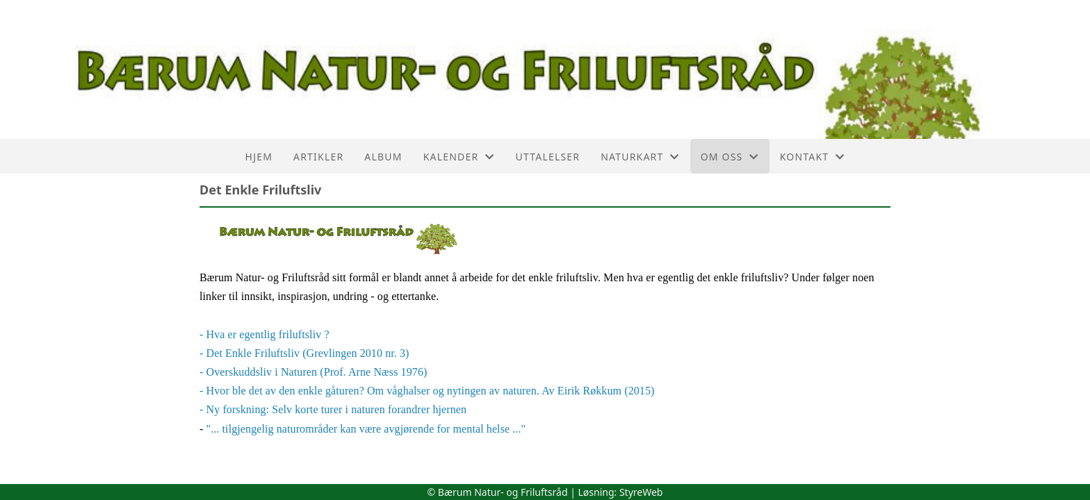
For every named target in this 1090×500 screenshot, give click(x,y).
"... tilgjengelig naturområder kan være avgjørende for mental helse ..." (366, 429)
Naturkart (640, 156)
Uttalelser (548, 156)
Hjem (258, 156)
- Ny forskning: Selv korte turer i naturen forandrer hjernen (333, 409)
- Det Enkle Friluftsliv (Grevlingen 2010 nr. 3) (304, 353)
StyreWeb (641, 492)
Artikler (318, 156)
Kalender (459, 156)
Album (383, 156)
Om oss (730, 156)
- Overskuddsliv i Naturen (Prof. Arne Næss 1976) (313, 372)
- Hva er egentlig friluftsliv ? (265, 334)
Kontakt (812, 156)
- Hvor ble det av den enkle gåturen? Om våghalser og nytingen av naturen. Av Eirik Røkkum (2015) (427, 391)
